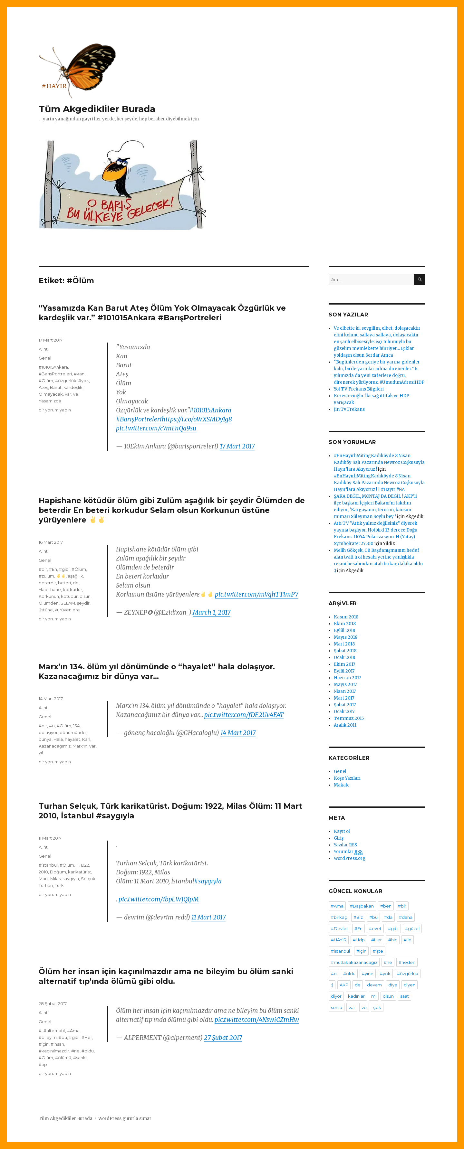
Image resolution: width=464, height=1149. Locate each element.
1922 (85, 865)
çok (377, 1007)
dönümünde (73, 732)
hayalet (72, 739)
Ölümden (49, 603)
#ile (407, 939)
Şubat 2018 (345, 651)
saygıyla (71, 878)
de (76, 582)
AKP (344, 984)
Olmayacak (51, 394)
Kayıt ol (342, 831)
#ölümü (63, 1057)
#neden (407, 962)
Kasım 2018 (346, 617)
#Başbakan (362, 906)
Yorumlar (348, 852)
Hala (58, 739)
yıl (41, 752)
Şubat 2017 (345, 705)
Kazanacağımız (55, 746)
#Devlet (339, 928)
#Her (87, 1037)
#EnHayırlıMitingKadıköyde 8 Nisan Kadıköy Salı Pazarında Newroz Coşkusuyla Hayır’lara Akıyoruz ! (379, 462)
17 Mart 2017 (237, 446)
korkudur (72, 589)
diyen (409, 984)
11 (77, 865)
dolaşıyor (48, 732)
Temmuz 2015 (349, 718)
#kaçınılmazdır (54, 1050)
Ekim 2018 (345, 623)
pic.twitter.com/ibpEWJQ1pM (159, 899)
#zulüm (46, 576)
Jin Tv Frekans (349, 409)
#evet (375, 928)
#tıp (43, 1064)
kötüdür (69, 596)
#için (44, 1044)
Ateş (43, 387)
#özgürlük (65, 380)
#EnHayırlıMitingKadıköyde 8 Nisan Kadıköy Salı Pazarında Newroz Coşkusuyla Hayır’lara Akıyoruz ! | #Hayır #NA (379, 482)
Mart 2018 (344, 644)
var (68, 394)
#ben (386, 906)
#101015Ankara (210, 410)
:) (332, 984)
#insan (57, 1044)
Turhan (46, 885)
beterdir (47, 582)
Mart (43, 878)
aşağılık (75, 576)
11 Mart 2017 (208, 917)
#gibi (64, 569)
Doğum (58, 871)
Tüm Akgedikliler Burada (97, 108)
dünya (45, 739)
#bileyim (48, 1037)
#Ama (73, 1030)
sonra (336, 1007)
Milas (55, 878)
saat (404, 996)
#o (52, 725)
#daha (405, 917)
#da (388, 917)
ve (75, 394)
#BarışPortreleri (139, 419)
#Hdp (359, 939)
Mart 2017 (344, 698)
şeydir (83, 603)
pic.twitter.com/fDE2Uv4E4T (244, 715)
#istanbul (48, 865)
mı (373, 996)
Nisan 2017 (345, 691)
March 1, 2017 (211, 612)
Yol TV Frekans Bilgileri (359, 389)
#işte (378, 951)
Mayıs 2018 (345, 637)
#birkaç (339, 917)
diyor (336, 996)
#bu (63, 1037)
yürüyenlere (67, 609)
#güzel (412, 928)
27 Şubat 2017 (223, 1037)
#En (53, 569)
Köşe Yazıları (347, 778)
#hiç (392, 939)
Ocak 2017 (344, 711)
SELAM (68, 603)
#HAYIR (338, 939)
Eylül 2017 (344, 671)
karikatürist (79, 871)
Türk (59, 885)
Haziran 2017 (347, 678)
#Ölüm (46, 380)
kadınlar (356, 996)
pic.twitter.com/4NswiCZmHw (257, 1019)
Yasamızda (50, 400)
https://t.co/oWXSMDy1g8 (197, 419)
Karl (86, 739)
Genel (45, 358)
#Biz (358, 917)
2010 (43, 871)
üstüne (46, 609)
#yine (367, 973)
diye (392, 984)
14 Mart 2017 (238, 733)
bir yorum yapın (55, 409)
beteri (64, 582)
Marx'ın (79, 746)
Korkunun (49, 596)
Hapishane (50, 589)
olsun (85, 596)
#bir (43, 569)
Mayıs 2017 (345, 684)
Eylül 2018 (344, 630)
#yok (83, 380)
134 (76, 725)
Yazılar (345, 845)
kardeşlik (72, 387)
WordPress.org (349, 858)
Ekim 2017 (344, 664)
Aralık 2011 (345, 725)
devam (374, 984)
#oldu (88, 1050)
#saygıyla (208, 881)
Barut (56, 387)
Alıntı (44, 349)
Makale (342, 785)
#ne (75, 1050)
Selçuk (88, 878)
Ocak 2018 (344, 657)
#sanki (80, 1057)
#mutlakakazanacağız (354, 962)
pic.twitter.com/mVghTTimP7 (256, 594)
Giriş (338, 838)
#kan (79, 373)
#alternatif (54, 1030)
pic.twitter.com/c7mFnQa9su (156, 428)
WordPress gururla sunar (124, 1118)
